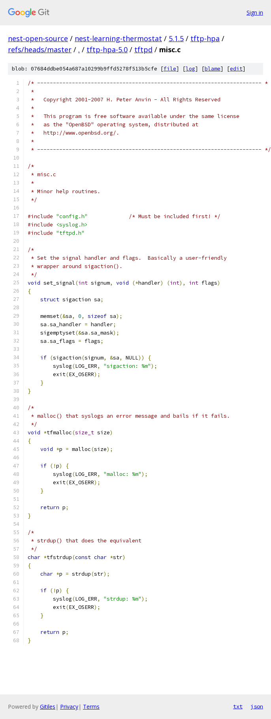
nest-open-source (38, 38)
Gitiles (47, 706)
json (256, 706)
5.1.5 (176, 38)
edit (236, 68)
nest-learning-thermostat (118, 38)
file (170, 68)
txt (238, 706)
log (190, 68)
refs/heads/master (40, 49)
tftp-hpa (205, 38)
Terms (91, 706)
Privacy (69, 706)
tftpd (143, 49)
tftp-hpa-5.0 (107, 49)
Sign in (255, 12)
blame (212, 68)
